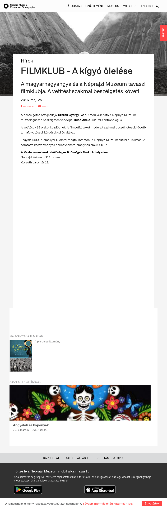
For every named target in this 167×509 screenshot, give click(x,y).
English (147, 6)
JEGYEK (163, 33)
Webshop (130, 6)
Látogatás (74, 6)
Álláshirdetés (88, 458)
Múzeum (113, 6)
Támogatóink (113, 458)
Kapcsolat (51, 458)
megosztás (28, 106)
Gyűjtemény (94, 6)
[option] (80, 356)
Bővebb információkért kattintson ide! (107, 504)
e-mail (43, 106)
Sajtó (68, 458)
